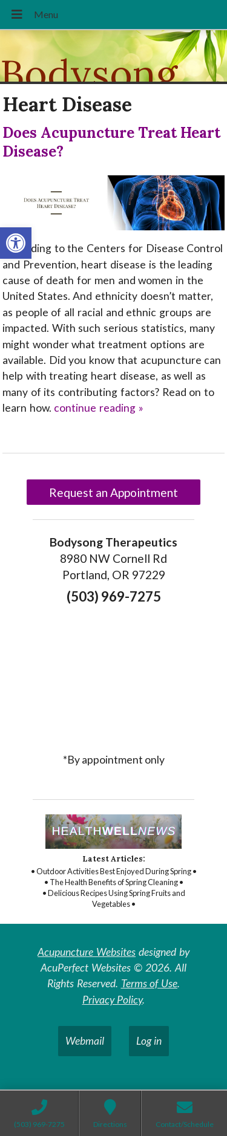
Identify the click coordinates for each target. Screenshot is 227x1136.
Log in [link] (149, 1040)
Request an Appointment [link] (113, 492)
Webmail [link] (84, 1040)
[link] (15, 243)
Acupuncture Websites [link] (87, 952)
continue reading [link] (98, 407)
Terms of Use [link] (149, 983)
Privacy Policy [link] (112, 999)
